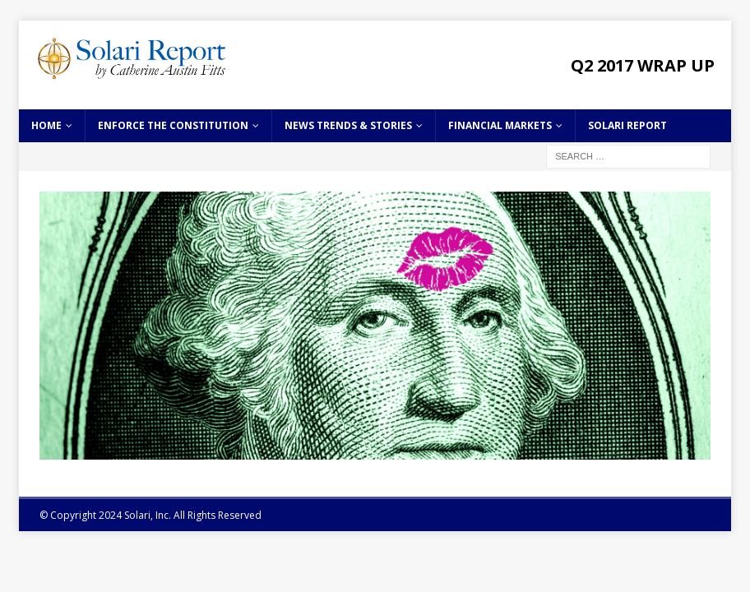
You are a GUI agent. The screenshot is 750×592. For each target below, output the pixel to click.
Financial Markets (500, 125)
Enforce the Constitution (173, 125)
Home (46, 125)
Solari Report (627, 125)
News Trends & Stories (348, 125)
